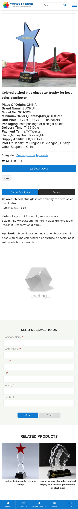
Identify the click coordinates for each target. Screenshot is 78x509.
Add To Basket (12, 161)
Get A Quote (39, 168)
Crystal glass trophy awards (32, 155)
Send (27, 415)
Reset (50, 415)
